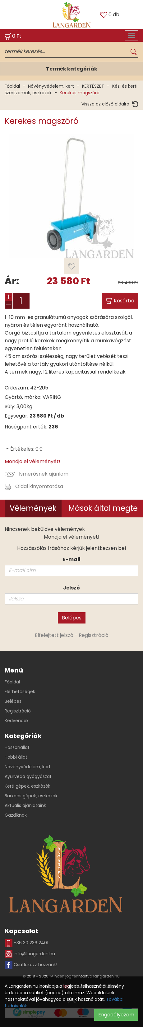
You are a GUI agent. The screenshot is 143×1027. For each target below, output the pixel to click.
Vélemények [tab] (33, 508)
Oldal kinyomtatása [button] (34, 486)
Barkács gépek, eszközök (31, 796)
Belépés (71, 617)
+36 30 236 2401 (26, 943)
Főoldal (12, 86)
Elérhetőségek (20, 691)
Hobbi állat (16, 757)
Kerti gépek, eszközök (27, 786)
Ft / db (47, 415)
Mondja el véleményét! (32, 461)
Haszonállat (17, 747)
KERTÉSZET (93, 86)
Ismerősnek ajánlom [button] (36, 473)
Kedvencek (17, 720)
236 (53, 426)
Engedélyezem (116, 1014)
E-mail (72, 559)
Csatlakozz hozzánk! (31, 965)
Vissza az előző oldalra (109, 104)
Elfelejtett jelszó (54, 635)
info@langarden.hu (30, 954)
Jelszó (71, 587)
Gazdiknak (16, 815)
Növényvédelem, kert (51, 86)
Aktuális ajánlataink (25, 805)
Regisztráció (93, 635)
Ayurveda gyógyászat (28, 776)
